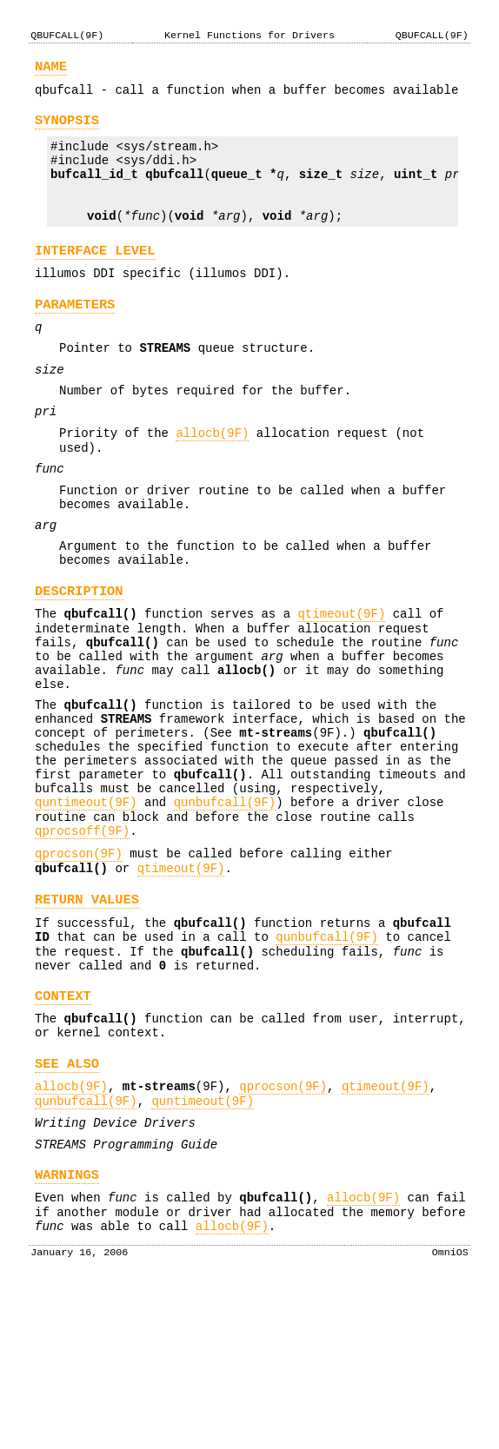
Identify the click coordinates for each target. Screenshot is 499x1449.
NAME (51, 69)
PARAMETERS (75, 336)
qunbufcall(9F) (225, 906)
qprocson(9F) (79, 965)
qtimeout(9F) (341, 684)
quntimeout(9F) (86, 906)
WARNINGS (67, 1326)
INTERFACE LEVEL (95, 277)
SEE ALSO (67, 1202)
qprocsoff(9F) (82, 940)
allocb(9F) (212, 480)
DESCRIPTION (79, 659)
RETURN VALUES (87, 1017)
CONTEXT (63, 1126)
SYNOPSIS (67, 128)
